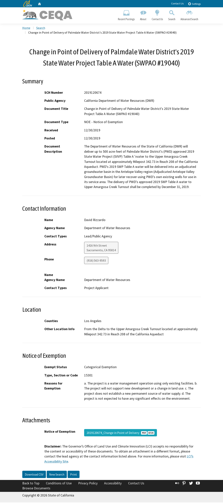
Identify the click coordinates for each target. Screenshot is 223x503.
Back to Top (30, 484)
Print (73, 475)
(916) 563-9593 (96, 261)
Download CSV (34, 475)
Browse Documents (36, 489)
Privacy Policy (88, 484)
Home (26, 29)
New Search (56, 475)
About (143, 14)
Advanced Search (189, 14)
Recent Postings (126, 14)
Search (171, 14)
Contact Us (177, 3)
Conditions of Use (59, 484)
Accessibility (113, 484)
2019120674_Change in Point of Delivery (120, 433)
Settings (194, 4)
